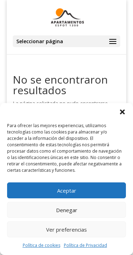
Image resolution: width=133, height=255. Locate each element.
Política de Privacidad (85, 245)
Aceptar (66, 190)
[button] (122, 111)
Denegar (66, 210)
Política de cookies (41, 245)
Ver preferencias (66, 229)
